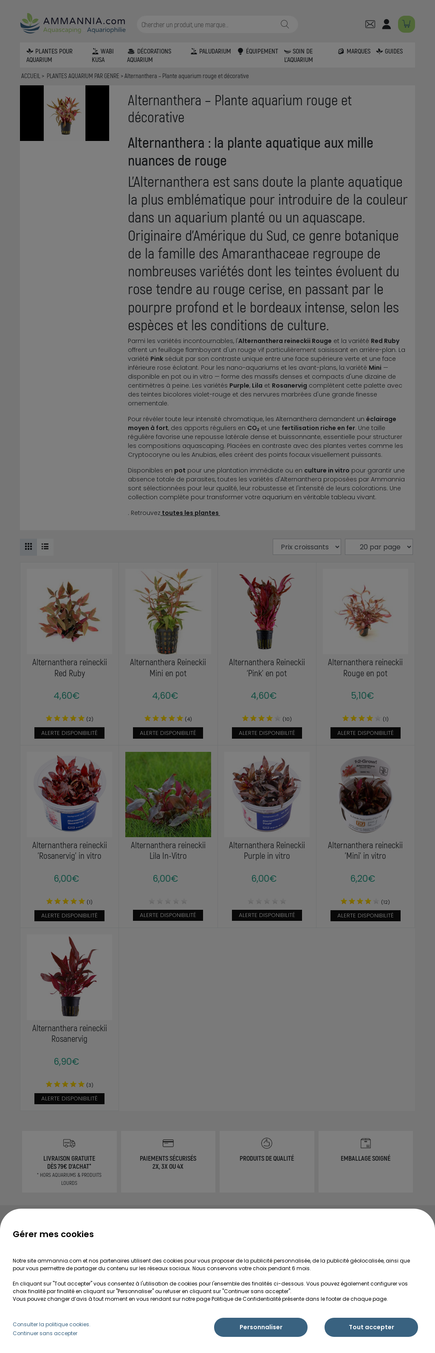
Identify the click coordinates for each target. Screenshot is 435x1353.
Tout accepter (371, 1327)
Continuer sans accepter (45, 1333)
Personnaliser (261, 1327)
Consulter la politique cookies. (51, 1324)
